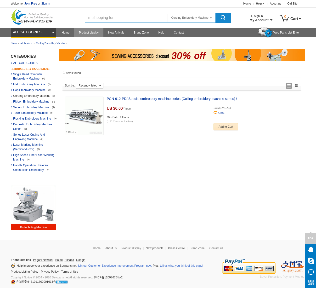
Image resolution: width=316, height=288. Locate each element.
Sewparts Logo (34, 16)
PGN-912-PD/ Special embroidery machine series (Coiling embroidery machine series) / (172, 99)
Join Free (30, 3)
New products (154, 248)
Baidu (59, 260)
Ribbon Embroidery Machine (31, 101)
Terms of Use (69, 271)
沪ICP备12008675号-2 (108, 277)
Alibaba (69, 260)
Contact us (216, 248)
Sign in (45, 3)
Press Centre (176, 248)
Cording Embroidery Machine (50, 43)
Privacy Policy (50, 271)
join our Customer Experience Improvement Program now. (115, 265)
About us (275, 3)
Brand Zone (141, 32)
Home (247, 3)
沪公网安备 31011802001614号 (33, 281)
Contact (179, 32)
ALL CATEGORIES (27, 32)
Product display (89, 32)
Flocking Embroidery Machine (32, 118)
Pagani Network (43, 260)
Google (80, 260)
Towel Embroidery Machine (30, 113)
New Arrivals (116, 32)
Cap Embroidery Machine (29, 90)
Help (259, 3)
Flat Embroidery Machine (29, 84)
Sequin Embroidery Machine (31, 107)
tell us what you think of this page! (181, 265)
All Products (26, 43)
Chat (221, 113)
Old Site (292, 3)
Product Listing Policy (24, 271)
